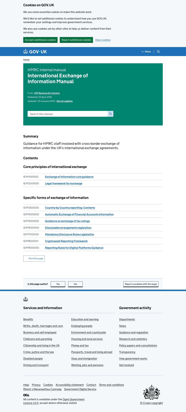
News (122, 326)
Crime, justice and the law (38, 352)
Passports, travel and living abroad (91, 352)
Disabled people (33, 358)
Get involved (126, 365)
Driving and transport (36, 365)
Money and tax (80, 345)
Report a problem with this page (141, 284)
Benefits (28, 319)
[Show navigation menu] (146, 51)
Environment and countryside (88, 332)
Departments (127, 319)
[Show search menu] (158, 51)
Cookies (48, 384)
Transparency (127, 352)
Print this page (36, 258)
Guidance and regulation (133, 332)
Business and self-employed (39, 332)
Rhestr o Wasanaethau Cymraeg (42, 389)
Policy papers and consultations (138, 345)
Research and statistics (133, 339)
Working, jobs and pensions (87, 365)
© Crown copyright (151, 403)
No (78, 284)
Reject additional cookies (76, 40)
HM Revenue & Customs (47, 93)
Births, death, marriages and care (43, 326)
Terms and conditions (111, 384)
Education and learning (85, 319)
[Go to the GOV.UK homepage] (35, 51)
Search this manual (41, 114)
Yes (60, 284)
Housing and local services (87, 339)
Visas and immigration (84, 358)
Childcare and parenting (37, 339)
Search (110, 113)
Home (26, 59)
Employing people (81, 326)
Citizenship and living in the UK (41, 345)
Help (26, 384)
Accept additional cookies (40, 40)
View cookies (103, 39)
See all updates (65, 101)
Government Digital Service (80, 389)
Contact (91, 384)
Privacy (36, 384)
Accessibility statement (70, 384)
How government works (133, 358)
